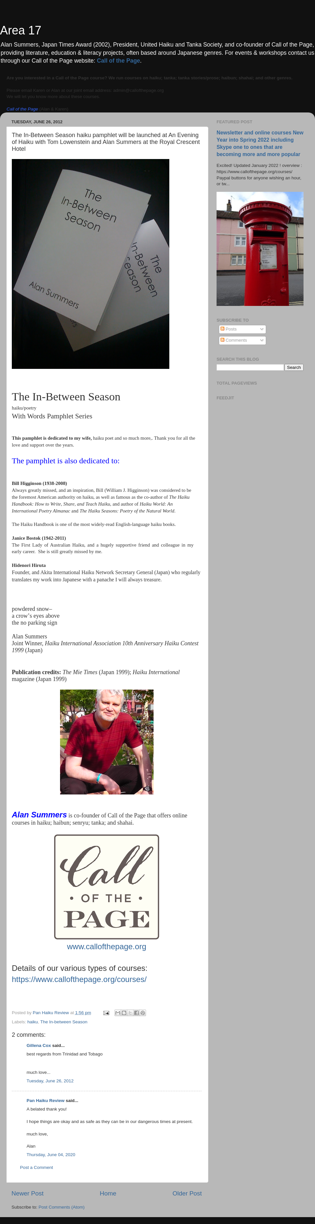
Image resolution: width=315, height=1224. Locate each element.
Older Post (187, 1193)
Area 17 (20, 30)
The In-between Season (63, 1021)
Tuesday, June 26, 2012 (50, 1080)
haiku (32, 1021)
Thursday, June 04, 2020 (51, 1154)
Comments (233, 340)
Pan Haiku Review (46, 1100)
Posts (228, 329)
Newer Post (27, 1193)
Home (108, 1193)
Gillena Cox (39, 1045)
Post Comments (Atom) (62, 1207)
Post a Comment (36, 1167)
